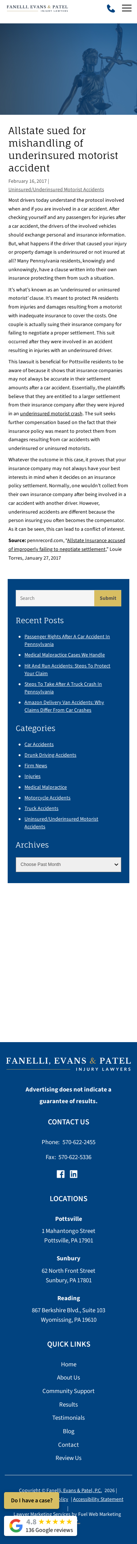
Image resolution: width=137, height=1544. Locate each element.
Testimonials (68, 1417)
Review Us (68, 1457)
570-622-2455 (78, 1142)
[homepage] (68, 1066)
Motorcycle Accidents (47, 798)
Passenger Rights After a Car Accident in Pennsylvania (67, 640)
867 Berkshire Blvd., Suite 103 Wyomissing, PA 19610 (68, 1315)
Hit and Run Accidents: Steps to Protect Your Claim (67, 669)
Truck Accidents (41, 808)
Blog (69, 1431)
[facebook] (62, 1176)
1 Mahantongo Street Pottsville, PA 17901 (68, 1235)
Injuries (32, 776)
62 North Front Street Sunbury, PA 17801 (68, 1275)
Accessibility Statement (98, 1499)
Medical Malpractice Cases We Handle (64, 655)
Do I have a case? (32, 1500)
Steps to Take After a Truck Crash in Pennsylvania (63, 688)
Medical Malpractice (45, 787)
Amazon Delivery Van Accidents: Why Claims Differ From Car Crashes (64, 706)
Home (68, 1364)
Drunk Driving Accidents (50, 755)
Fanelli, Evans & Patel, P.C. (74, 1491)
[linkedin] (75, 1176)
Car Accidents (39, 744)
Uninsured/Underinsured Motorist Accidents (56, 189)
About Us (68, 1377)
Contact (68, 1444)
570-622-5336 (74, 1157)
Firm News (35, 765)
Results (68, 1404)
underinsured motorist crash (51, 413)
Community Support (68, 1391)
